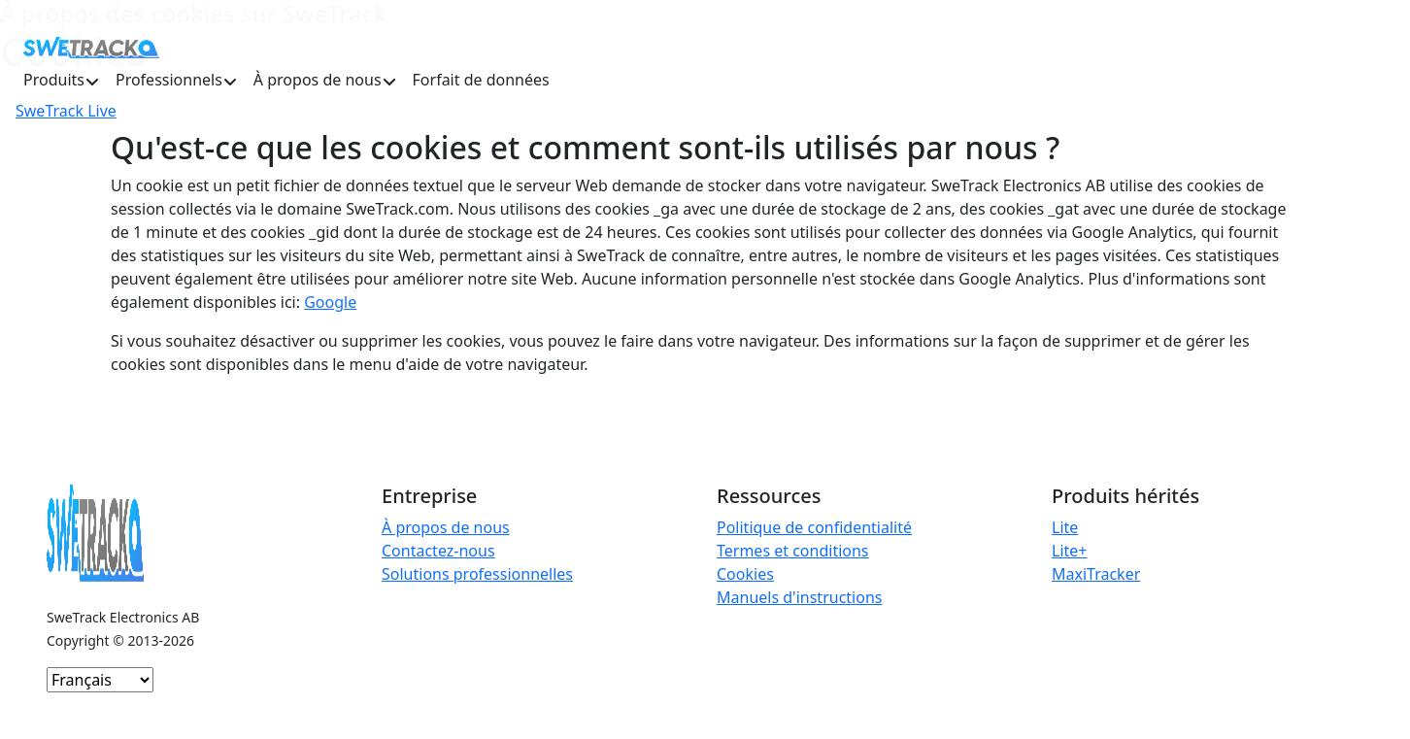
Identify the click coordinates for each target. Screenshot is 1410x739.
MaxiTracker (1096, 574)
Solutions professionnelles (477, 574)
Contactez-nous (438, 550)
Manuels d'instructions (799, 597)
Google (330, 302)
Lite (1065, 527)
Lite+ (1069, 550)
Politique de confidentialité (814, 527)
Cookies (745, 574)
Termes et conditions (793, 550)
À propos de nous (446, 527)
